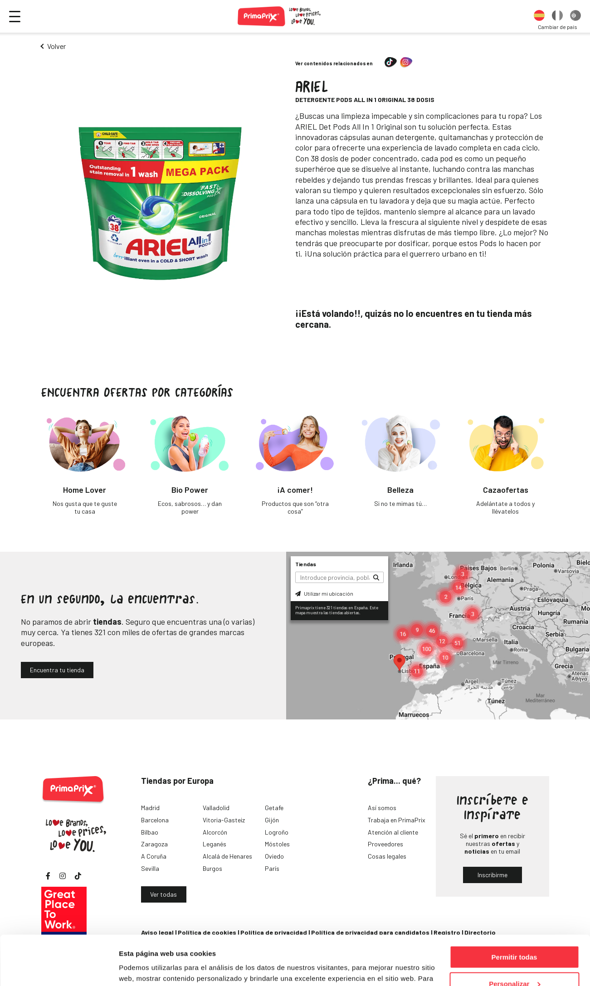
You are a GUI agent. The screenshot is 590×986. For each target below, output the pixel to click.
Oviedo (274, 856)
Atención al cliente (393, 832)
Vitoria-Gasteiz (224, 820)
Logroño (276, 832)
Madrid (150, 807)
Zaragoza (154, 844)
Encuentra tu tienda (57, 670)
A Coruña (153, 856)
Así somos (382, 807)
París (272, 868)
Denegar (514, 963)
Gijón (272, 820)
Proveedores (385, 844)
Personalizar (514, 937)
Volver (56, 46)
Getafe (274, 807)
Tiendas (305, 564)
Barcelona (155, 820)
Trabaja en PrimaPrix (396, 820)
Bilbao (149, 832)
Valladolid (216, 807)
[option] (539, 16)
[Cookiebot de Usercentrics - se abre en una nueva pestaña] (58, 968)
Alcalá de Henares (227, 856)
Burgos (212, 868)
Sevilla (150, 868)
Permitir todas (514, 910)
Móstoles (277, 844)
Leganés (214, 844)
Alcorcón (215, 832)
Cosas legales (387, 856)
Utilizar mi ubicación (324, 593)
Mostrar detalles (145, 967)
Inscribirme (492, 875)
